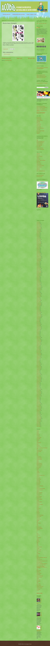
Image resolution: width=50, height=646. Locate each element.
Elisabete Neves (39, 497)
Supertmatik (38, 121)
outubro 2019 (38, 305)
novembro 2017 (39, 328)
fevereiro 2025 (39, 239)
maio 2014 (38, 370)
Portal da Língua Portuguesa (40, 130)
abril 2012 (38, 401)
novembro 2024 (39, 243)
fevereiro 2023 (39, 268)
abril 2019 (38, 309)
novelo (38, 545)
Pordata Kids (38, 132)
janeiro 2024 (38, 255)
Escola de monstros (39, 501)
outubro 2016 (38, 342)
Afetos (37, 441)
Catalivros (38, 133)
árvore (37, 455)
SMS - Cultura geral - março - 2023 (41, 23)
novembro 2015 (39, 354)
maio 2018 (38, 320)
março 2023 (38, 267)
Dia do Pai (38, 487)
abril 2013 (38, 386)
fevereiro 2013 (39, 389)
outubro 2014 (38, 369)
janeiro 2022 (38, 284)
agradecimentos (39, 442)
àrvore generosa (39, 456)
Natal (37, 544)
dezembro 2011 (39, 406)
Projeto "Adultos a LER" (31, 14)
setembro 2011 (39, 410)
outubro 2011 (38, 409)
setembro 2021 (39, 289)
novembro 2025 (39, 228)
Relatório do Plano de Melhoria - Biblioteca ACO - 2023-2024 (41, 113)
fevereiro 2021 (39, 293)
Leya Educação (39, 124)
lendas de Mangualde (39, 528)
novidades (38, 548)
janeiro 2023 (38, 269)
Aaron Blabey (38, 438)
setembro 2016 (39, 344)
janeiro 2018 (38, 325)
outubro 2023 (38, 259)
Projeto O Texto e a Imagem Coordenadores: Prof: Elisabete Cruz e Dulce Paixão (42, 567)
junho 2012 (38, 398)
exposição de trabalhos (40, 504)
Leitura (38, 525)
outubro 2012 (38, 394)
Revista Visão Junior (39, 176)
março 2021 (38, 292)
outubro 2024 (38, 244)
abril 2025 (38, 236)
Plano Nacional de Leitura (40, 128)
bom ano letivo (39, 467)
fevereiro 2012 (39, 403)
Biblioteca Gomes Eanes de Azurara (41, 76)
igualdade (38, 520)
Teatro (37, 582)
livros (37, 533)
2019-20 (38, 433)
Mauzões (38, 540)
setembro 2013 (39, 381)
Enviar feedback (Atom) (8, 60)
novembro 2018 (39, 316)
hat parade (38, 513)
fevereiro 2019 (39, 312)
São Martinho (38, 574)
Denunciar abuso (39, 593)
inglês (37, 521)
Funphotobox (38, 161)
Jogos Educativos (39, 164)
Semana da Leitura (39, 577)
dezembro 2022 (39, 271)
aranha (37, 452)
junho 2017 (38, 332)
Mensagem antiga (31, 58)
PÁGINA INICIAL (6, 14)
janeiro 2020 (38, 301)
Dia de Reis (38, 484)
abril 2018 (38, 321)
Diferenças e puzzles (39, 156)
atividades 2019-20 (39, 459)
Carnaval (38, 468)
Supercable (38, 169)
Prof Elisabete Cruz (39, 559)
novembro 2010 (39, 418)
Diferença (38, 491)
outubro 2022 (38, 273)
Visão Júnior (38, 129)
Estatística (38, 503)
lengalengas (38, 529)
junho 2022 (38, 277)
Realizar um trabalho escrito (40, 141)
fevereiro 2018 (39, 324)
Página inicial (19, 58)
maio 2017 (38, 333)
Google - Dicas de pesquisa (40, 149)
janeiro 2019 (38, 313)
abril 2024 (38, 251)
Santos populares (39, 573)
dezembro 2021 (39, 285)
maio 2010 (38, 422)
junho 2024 (38, 248)
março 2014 (38, 373)
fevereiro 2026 (39, 224)
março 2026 (38, 223)
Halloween (38, 512)
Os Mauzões (38, 553)
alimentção (38, 445)
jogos (37, 524)
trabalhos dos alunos (39, 587)
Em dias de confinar (39, 499)
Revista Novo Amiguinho (40, 175)
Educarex (38, 157)
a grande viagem (39, 437)
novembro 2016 (39, 341)
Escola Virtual (38, 125)
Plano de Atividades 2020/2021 (41, 106)
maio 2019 (38, 308)
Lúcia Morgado (39, 537)
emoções (38, 500)
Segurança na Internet (40, 120)
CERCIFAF (38, 153)
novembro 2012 (39, 393)
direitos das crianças (39, 492)
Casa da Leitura (39, 126)
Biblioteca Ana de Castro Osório (41, 77)
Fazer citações (39, 146)
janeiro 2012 (38, 405)
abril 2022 (38, 280)
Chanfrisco (38, 472)
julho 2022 (38, 276)
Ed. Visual (38, 495)
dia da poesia (38, 483)
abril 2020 (38, 297)
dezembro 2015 (39, 353)
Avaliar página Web (39, 145)
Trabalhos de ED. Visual (40, 586)
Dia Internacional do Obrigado (41, 488)
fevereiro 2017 (39, 337)
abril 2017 (38, 334)
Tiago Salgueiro (39, 585)
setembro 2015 (39, 357)
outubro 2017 (38, 329)
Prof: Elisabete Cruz (39, 562)
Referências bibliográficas (40, 142)
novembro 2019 (39, 304)
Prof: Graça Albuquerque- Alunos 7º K (42, 563)
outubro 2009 (38, 426)
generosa (38, 509)
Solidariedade (38, 581)
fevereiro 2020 (39, 300)
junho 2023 (38, 263)
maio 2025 (38, 235)
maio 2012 (38, 399)
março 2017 (38, 336)
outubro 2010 (38, 419)
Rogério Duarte (39, 570)
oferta (37, 552)
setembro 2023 (39, 260)
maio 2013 (38, 385)
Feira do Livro (39, 508)
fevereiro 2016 (39, 350)
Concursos (38, 476)
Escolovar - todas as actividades (41, 160)
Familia (38, 507)
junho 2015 (38, 358)
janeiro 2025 (38, 240)
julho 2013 (38, 382)
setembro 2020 (39, 296)
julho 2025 (38, 232)
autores (38, 460)
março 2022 (38, 281)
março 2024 (38, 252)
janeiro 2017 (38, 338)
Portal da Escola (39, 117)
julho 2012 (38, 397)
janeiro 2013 (38, 390)
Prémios (38, 556)
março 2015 (38, 362)
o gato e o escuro (39, 549)
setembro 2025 (39, 231)
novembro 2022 (39, 272)
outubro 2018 (38, 317)
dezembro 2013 (39, 377)
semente (38, 578)
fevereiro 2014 (39, 374)
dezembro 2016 (39, 340)
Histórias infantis (39, 516)
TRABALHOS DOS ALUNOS (18, 14)
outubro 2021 (38, 288)
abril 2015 (38, 361)
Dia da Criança (39, 479)
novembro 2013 (39, 378)
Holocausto (38, 517)
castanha (38, 471)
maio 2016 (38, 346)
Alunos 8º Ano (39, 446)
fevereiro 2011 (39, 414)
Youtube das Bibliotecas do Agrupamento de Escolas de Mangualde (42, 68)
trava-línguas (38, 589)
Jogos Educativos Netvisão (40, 165)
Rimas (37, 569)
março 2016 (38, 349)
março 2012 (38, 402)
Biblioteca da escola (39, 464)
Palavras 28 (38, 168)
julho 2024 (38, 247)
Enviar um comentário (7, 54)
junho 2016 (38, 345)
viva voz (38, 590)
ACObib (39, 27)
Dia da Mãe (38, 480)
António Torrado (39, 451)
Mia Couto (38, 541)
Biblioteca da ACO (39, 463)
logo (37, 536)
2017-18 (38, 430)
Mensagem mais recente (6, 58)
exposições (38, 505)
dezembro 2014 (39, 366)
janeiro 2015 (38, 365)
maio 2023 (38, 264)
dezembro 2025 (39, 227)
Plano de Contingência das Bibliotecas (42, 107)
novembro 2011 (39, 407)
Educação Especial (39, 496)
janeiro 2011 (38, 415)
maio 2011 (38, 411)
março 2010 (38, 423)
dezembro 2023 (39, 256)
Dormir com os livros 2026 (41, 192)
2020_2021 (38, 434)
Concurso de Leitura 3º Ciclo (41, 475)
